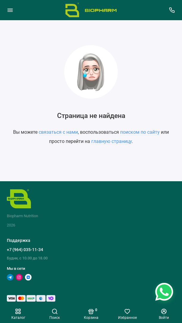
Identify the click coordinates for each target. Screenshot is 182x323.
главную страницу (111, 141)
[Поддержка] (172, 10)
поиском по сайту (140, 132)
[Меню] (10, 10)
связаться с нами (58, 132)
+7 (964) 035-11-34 (25, 249)
